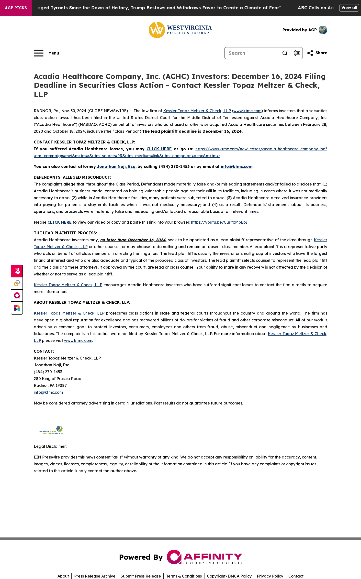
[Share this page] (317, 53)
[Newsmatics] (17, 308)
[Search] (252, 53)
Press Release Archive (94, 576)
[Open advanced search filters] (297, 53)
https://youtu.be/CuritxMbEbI (219, 222)
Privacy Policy (270, 576)
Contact (296, 576)
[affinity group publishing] (17, 296)
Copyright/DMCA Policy (229, 576)
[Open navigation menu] (46, 53)
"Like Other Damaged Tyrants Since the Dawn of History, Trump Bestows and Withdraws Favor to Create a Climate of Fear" (146, 8)
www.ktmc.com (247, 110)
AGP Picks (16, 7)
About (63, 576)
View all (349, 7)
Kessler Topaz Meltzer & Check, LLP (197, 110)
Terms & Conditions (184, 576)
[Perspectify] (17, 283)
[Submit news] (17, 271)
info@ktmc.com (48, 392)
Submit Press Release (141, 576)
